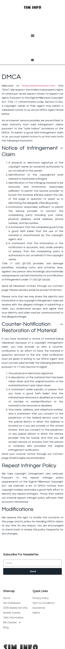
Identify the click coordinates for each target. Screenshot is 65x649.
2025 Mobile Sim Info (15, 608)
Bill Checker (12, 622)
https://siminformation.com (38, 85)
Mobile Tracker (11, 612)
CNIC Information (13, 617)
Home (6, 598)
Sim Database (11, 603)
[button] (32, 35)
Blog (6, 627)
